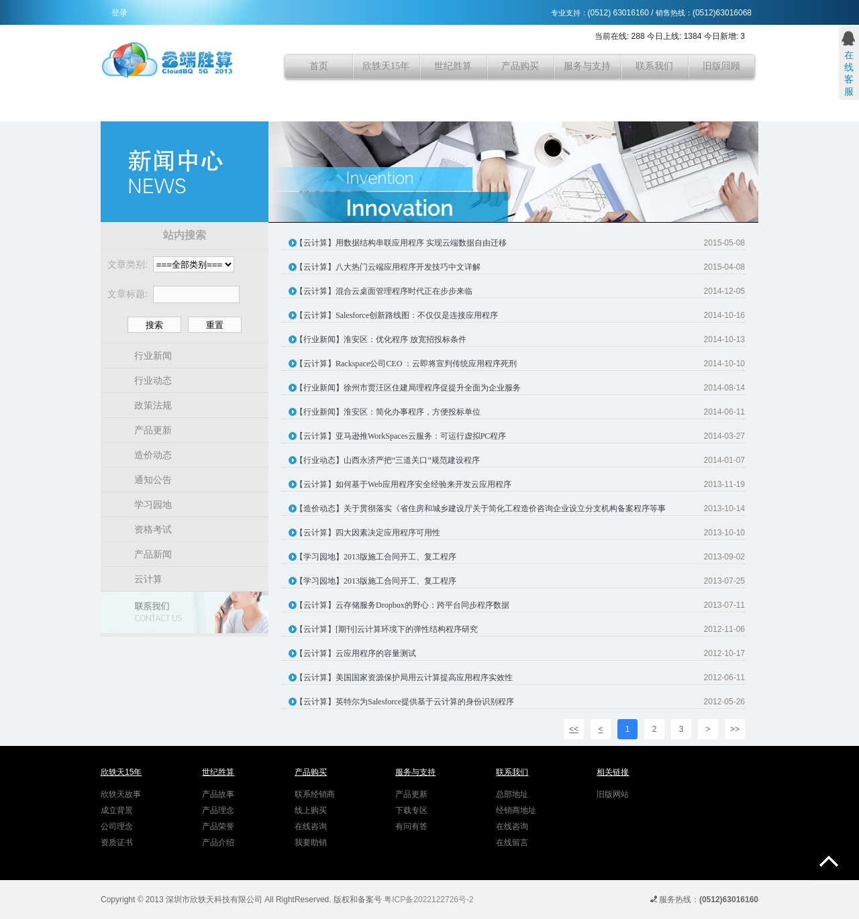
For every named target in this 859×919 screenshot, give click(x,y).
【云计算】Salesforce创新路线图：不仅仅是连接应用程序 (396, 315)
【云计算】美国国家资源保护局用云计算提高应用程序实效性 (404, 677)
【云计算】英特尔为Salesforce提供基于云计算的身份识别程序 (404, 701)
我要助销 (311, 842)
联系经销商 (315, 794)
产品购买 (520, 66)
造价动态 (153, 454)
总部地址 (512, 794)
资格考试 (153, 529)
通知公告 (153, 479)
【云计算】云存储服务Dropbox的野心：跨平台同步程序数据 (402, 605)
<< (573, 729)
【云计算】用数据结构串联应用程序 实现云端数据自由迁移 (401, 243)
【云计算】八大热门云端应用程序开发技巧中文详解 (388, 267)
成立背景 (117, 810)
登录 (119, 12)
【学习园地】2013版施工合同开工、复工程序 (375, 556)
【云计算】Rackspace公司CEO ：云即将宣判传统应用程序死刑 (406, 363)
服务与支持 (587, 66)
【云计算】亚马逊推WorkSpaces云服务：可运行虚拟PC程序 (400, 436)
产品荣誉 (218, 826)
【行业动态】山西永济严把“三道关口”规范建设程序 (387, 460)
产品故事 (218, 794)
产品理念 (218, 810)
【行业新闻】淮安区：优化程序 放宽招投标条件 (380, 339)
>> (735, 729)
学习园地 (153, 504)
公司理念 (117, 826)
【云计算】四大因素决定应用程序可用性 (367, 532)
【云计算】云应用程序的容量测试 (355, 653)
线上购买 (311, 810)
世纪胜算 (453, 66)
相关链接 (613, 772)
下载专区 (411, 810)
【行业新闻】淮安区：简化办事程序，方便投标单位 (388, 412)
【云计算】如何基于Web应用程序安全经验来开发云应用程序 (403, 484)
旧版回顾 (721, 66)
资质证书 (117, 842)
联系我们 (654, 66)
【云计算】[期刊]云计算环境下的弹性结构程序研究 (386, 629)
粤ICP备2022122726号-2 (428, 899)
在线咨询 (311, 826)
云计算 (148, 579)
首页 (318, 66)
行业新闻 (153, 355)
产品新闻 (153, 554)
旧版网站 (613, 794)
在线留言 (512, 842)
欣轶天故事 (121, 794)
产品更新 (153, 430)
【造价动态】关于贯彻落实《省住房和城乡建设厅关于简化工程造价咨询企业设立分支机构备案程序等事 (480, 508)
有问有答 (411, 826)
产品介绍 (218, 842)
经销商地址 (516, 810)
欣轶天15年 (385, 66)
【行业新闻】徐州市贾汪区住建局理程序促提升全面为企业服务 (408, 387)
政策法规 (153, 405)
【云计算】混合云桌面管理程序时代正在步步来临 (383, 291)
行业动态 (153, 380)
